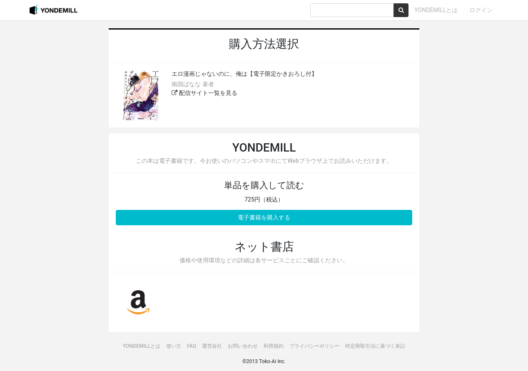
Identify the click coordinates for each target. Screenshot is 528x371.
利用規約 (274, 346)
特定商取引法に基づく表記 (375, 346)
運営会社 (212, 346)
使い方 (173, 346)
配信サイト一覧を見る (204, 93)
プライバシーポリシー (314, 346)
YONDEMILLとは (436, 10)
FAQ (191, 346)
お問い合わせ (243, 346)
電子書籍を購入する (264, 217)
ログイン (481, 10)
